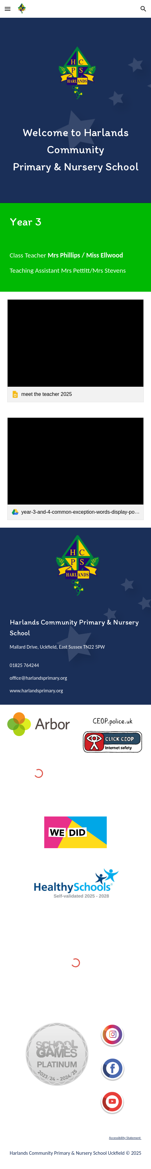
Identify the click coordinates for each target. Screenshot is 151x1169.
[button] (7, 8)
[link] (75, 350)
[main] (75, 149)
